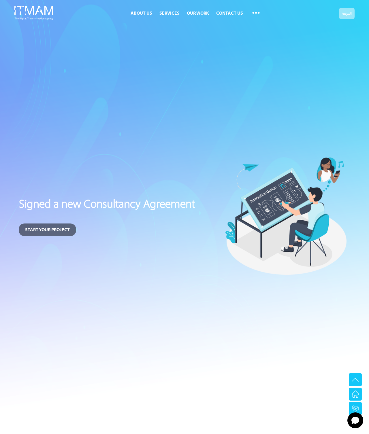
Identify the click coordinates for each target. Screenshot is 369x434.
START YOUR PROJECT (47, 230)
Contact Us (229, 13)
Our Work (198, 13)
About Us (141, 13)
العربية (347, 12)
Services (169, 13)
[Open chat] (355, 420)
